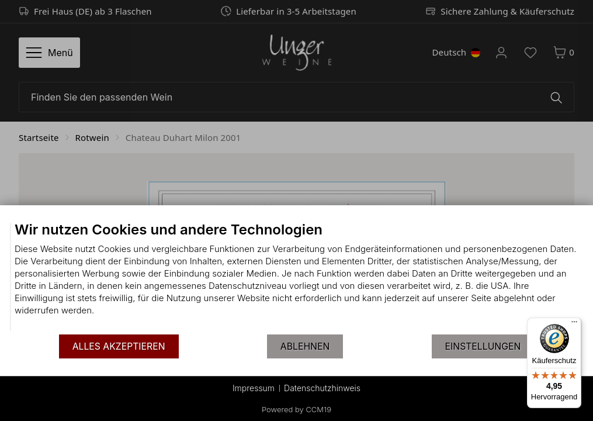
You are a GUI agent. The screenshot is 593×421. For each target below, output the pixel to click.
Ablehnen (305, 346)
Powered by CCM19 (296, 409)
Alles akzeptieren (118, 346)
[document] (296, 277)
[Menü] (574, 325)
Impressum (254, 388)
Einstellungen (483, 346)
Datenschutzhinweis (322, 388)
